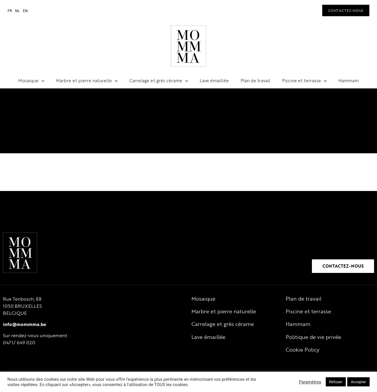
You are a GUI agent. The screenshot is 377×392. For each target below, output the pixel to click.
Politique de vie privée (313, 337)
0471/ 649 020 (19, 342)
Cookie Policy (302, 349)
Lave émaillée (214, 80)
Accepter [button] (358, 382)
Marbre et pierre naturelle (87, 80)
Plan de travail (255, 80)
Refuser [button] (336, 382)
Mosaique (31, 80)
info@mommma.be (24, 324)
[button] (346, 10)
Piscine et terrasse (304, 80)
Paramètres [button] (310, 382)
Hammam (348, 80)
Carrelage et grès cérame (158, 80)
